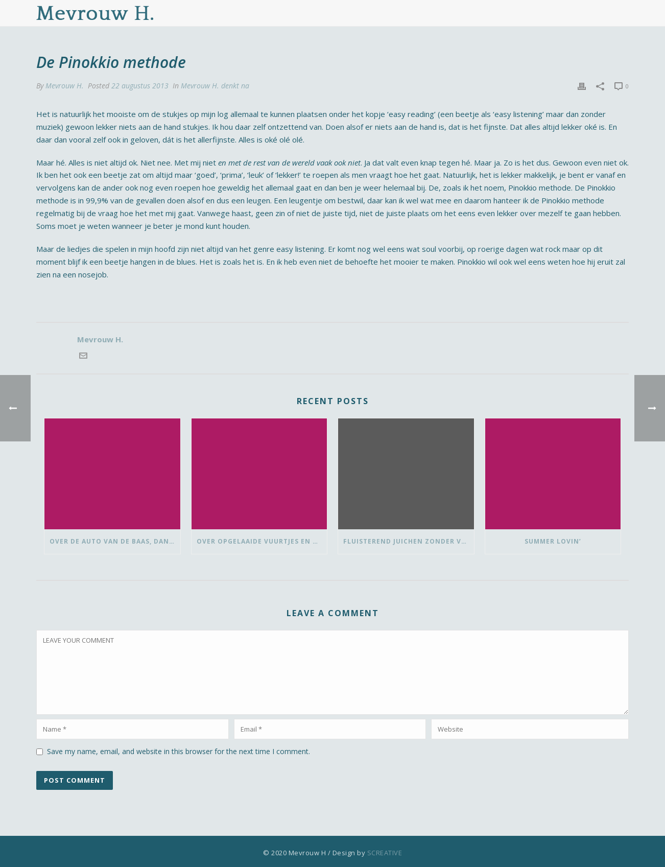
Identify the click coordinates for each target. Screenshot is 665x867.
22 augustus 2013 (140, 85)
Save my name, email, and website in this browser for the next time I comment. (178, 751)
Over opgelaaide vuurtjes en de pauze (262, 541)
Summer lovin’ (553, 541)
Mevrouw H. (64, 85)
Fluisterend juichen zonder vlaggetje (408, 541)
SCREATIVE (384, 852)
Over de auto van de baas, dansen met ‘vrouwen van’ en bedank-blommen (115, 541)
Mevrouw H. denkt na (215, 85)
